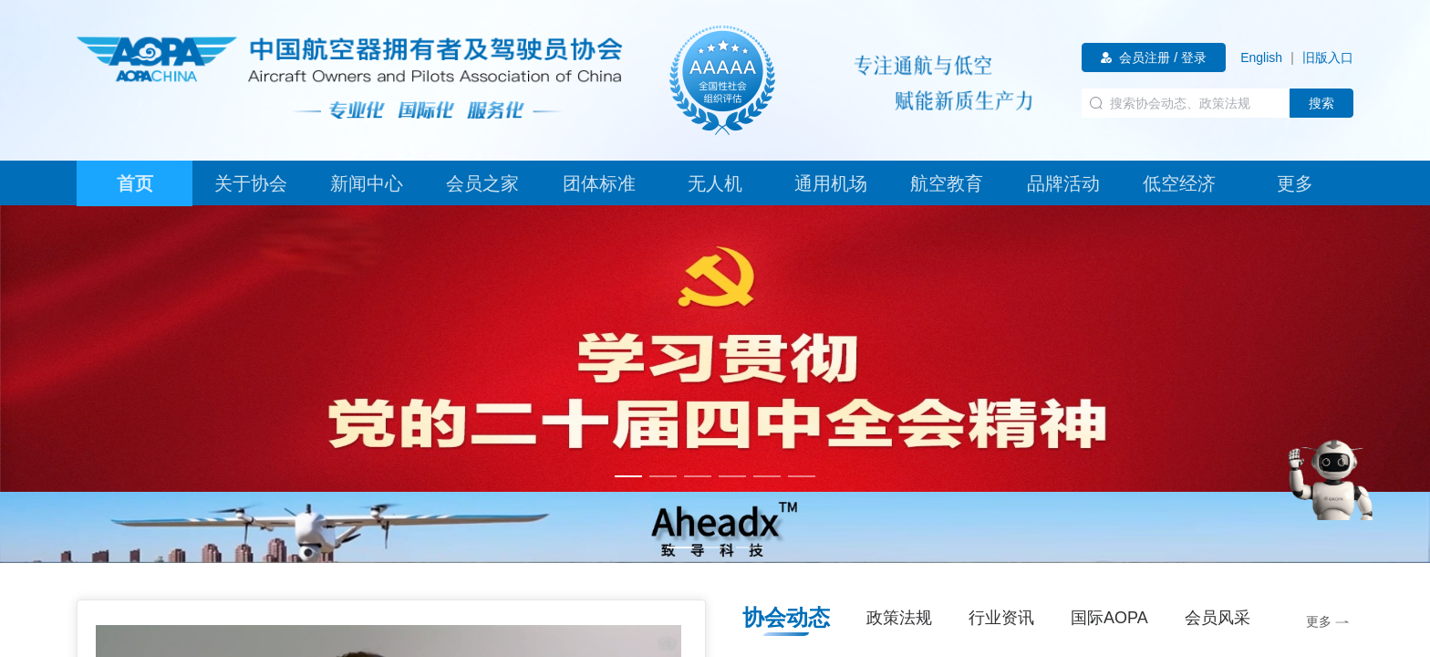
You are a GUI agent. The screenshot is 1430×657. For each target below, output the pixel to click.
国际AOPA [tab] (1109, 618)
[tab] (134, 183)
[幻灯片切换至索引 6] (801, 476)
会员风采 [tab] (1217, 618)
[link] (1261, 57)
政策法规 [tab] (899, 618)
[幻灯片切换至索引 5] (767, 476)
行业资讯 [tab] (1001, 618)
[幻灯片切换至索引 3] (697, 476)
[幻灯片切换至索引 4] (732, 476)
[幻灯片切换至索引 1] (628, 476)
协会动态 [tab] (786, 617)
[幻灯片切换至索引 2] (663, 476)
